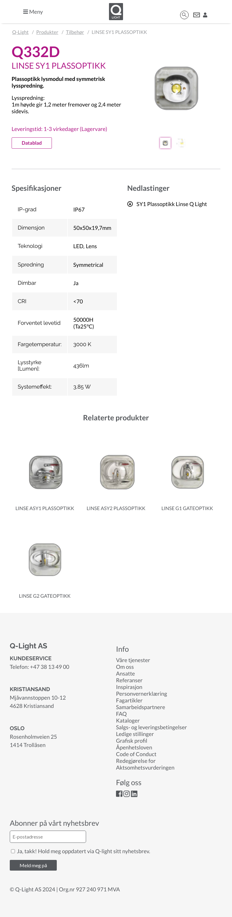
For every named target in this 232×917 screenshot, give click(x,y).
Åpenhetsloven (134, 747)
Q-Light (20, 32)
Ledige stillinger (135, 733)
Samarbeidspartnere (140, 707)
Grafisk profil (131, 740)
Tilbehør (75, 32)
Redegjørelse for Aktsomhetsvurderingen (145, 764)
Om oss (125, 666)
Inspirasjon (129, 686)
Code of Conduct (136, 754)
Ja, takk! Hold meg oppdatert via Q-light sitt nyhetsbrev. (80, 851)
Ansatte (125, 673)
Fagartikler (129, 700)
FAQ (121, 713)
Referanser (129, 680)
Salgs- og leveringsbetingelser (151, 727)
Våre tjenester (133, 660)
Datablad (32, 143)
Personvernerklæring (141, 693)
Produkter (47, 32)
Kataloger (128, 720)
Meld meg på (33, 865)
